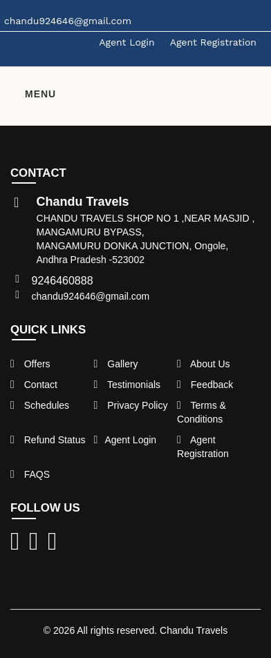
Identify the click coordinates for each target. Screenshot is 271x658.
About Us (203, 363)
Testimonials (127, 384)
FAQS (30, 474)
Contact (33, 384)
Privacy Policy (131, 405)
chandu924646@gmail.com (91, 296)
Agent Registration (213, 42)
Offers (30, 363)
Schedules (39, 405)
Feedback (205, 384)
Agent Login (126, 42)
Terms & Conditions (201, 412)
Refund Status (47, 439)
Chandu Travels (193, 630)
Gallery (116, 363)
